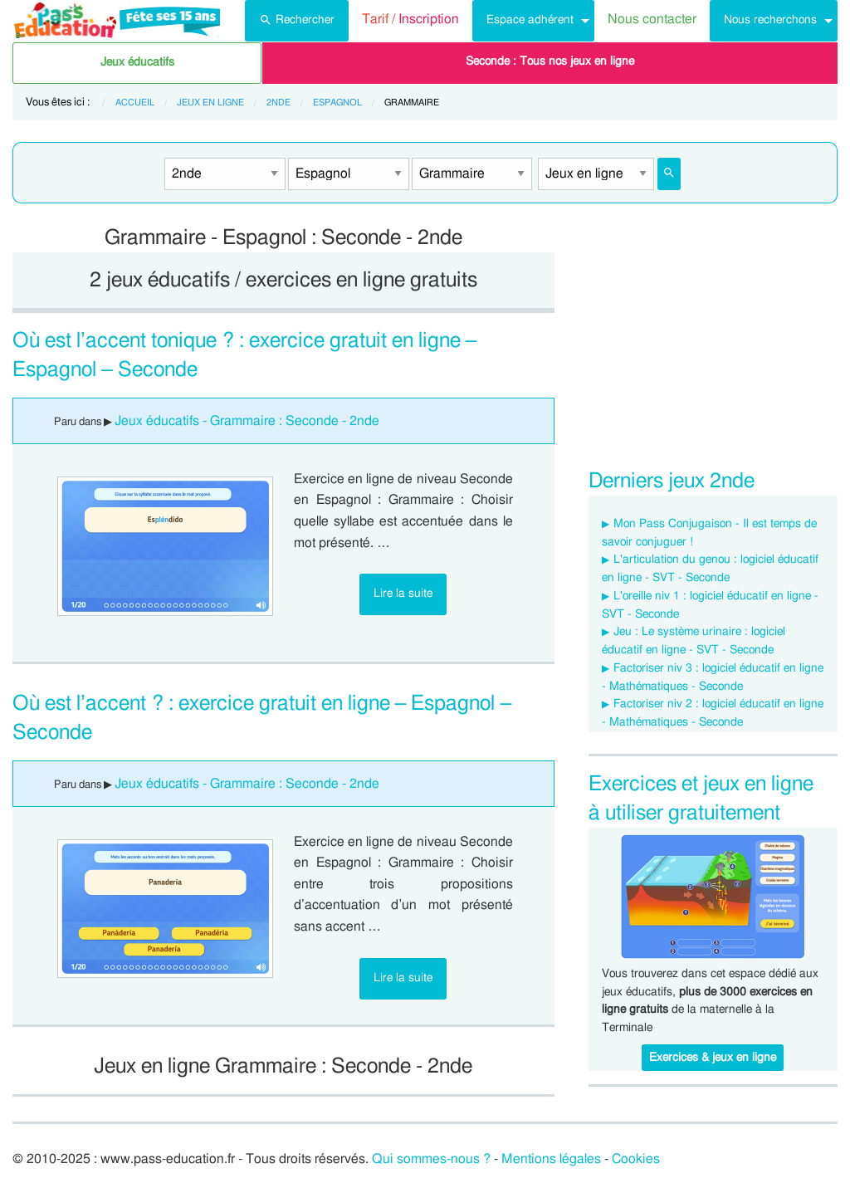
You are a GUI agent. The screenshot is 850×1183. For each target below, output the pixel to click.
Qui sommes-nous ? (431, 1159)
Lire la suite (403, 593)
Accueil (134, 102)
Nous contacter (652, 19)
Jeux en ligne (210, 102)
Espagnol (337, 102)
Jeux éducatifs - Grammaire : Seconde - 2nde (247, 421)
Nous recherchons (770, 19)
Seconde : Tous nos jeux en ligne (550, 61)
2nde (278, 102)
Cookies (636, 1159)
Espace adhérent (530, 19)
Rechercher (297, 18)
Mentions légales (551, 1159)
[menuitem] (297, 21)
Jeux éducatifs (137, 62)
